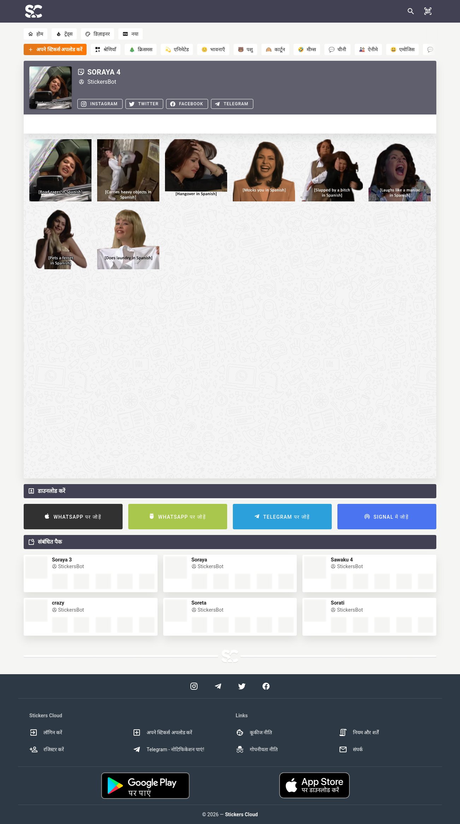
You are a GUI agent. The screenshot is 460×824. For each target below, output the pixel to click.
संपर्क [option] (351, 749)
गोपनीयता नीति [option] (257, 749)
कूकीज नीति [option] (254, 732)
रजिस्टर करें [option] (46, 749)
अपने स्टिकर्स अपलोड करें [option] (162, 732)
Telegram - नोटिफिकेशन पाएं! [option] (168, 749)
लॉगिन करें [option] (45, 732)
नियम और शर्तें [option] (359, 732)
